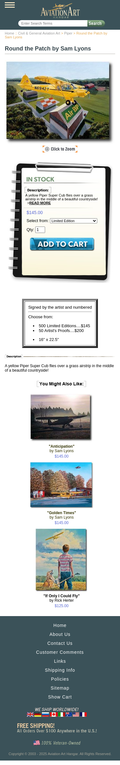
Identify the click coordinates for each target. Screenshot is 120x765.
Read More (40, 203)
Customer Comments (60, 652)
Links (60, 661)
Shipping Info (60, 670)
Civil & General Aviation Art (39, 33)
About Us (60, 634)
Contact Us (60, 643)
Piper (68, 33)
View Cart (111, 5)
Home (9, 33)
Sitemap (60, 688)
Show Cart (60, 696)
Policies (60, 679)
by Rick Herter (62, 598)
